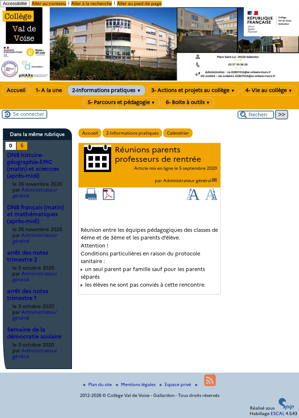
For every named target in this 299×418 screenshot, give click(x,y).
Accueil (16, 90)
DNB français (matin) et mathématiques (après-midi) (35, 214)
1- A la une (49, 90)
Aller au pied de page (139, 3)
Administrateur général (187, 180)
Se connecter (28, 114)
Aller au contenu (49, 3)
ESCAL (277, 413)
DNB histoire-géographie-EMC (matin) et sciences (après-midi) (33, 165)
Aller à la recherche (91, 3)
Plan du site (98, 384)
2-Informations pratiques (106, 90)
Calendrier (178, 133)
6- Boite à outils (188, 102)
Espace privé (175, 384)
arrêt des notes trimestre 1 (27, 295)
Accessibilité (15, 3)
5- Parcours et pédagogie (121, 102)
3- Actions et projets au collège (193, 90)
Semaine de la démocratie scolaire (34, 333)
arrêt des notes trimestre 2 (27, 256)
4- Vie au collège (268, 90)
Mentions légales (136, 384)
